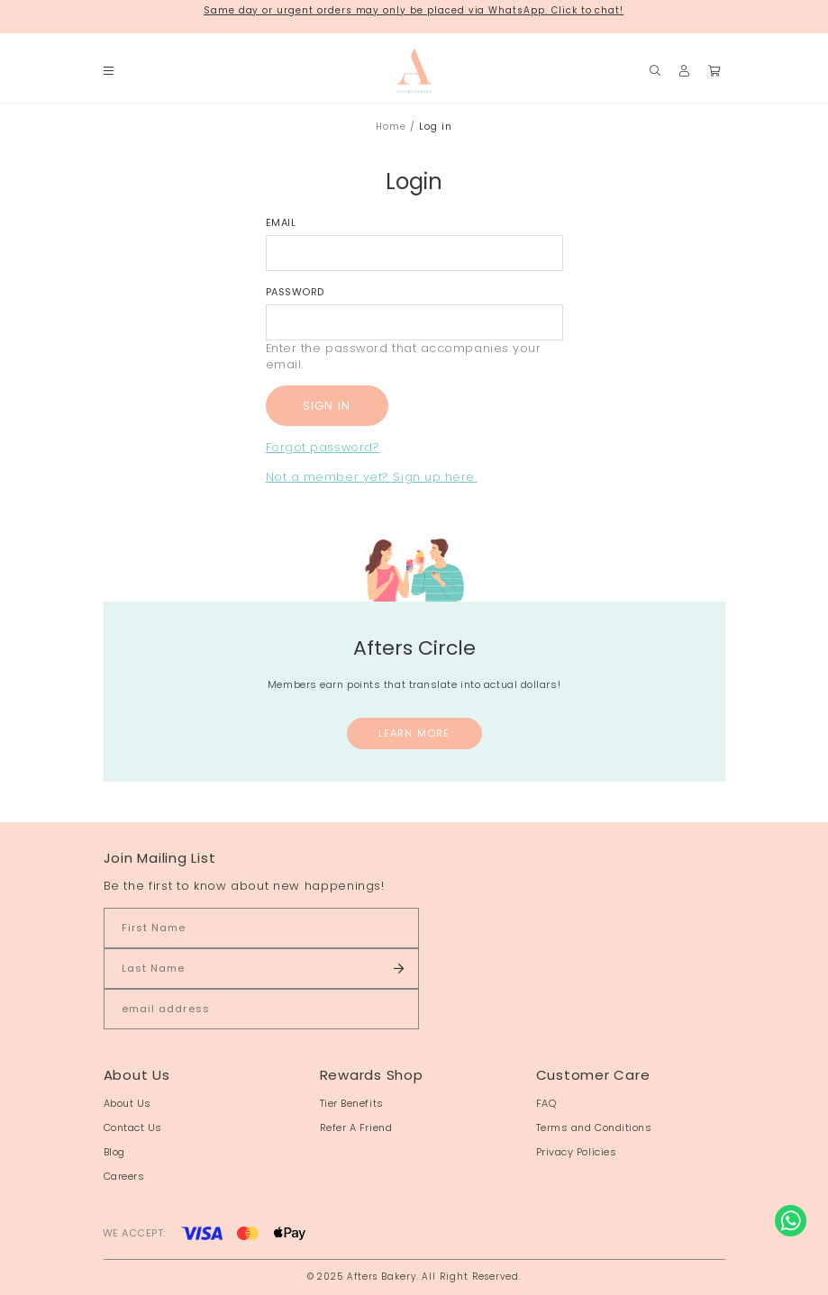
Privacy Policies (576, 1152)
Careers (124, 1176)
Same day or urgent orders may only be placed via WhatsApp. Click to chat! (413, 10)
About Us (127, 1103)
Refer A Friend (356, 1127)
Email (281, 222)
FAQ (546, 1103)
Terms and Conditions (594, 1127)
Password (295, 292)
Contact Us (133, 1127)
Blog (114, 1152)
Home (391, 126)
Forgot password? (323, 447)
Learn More (414, 733)
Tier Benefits (352, 1103)
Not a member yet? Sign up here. (372, 476)
